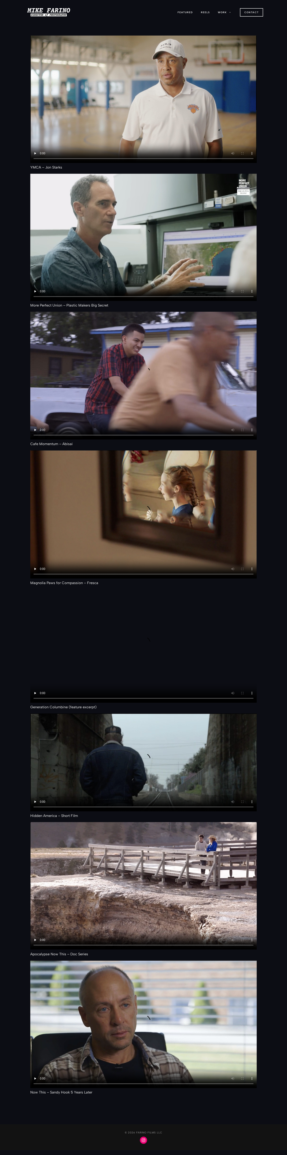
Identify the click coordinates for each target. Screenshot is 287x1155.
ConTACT (251, 12)
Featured (185, 12)
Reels (205, 12)
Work (226, 12)
